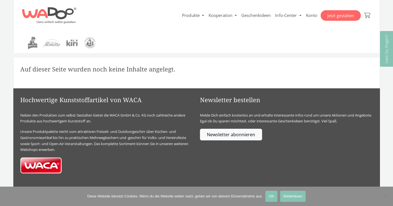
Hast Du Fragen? (386, 49)
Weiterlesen (292, 196)
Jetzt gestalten (340, 15)
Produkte (191, 15)
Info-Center (286, 15)
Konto (312, 15)
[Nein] (386, 196)
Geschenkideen (256, 15)
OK (271, 196)
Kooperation (220, 15)
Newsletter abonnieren (231, 135)
